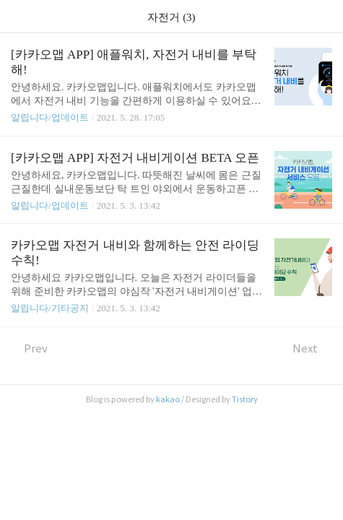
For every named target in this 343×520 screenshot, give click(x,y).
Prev (29, 348)
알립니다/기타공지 (50, 308)
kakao (168, 399)
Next (312, 348)
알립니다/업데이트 (50, 117)
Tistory (245, 399)
